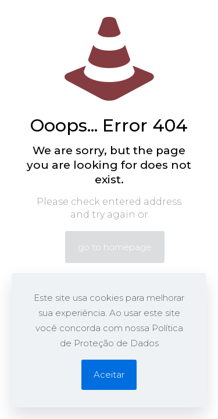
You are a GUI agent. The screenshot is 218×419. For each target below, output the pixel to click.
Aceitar (109, 374)
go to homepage (115, 247)
